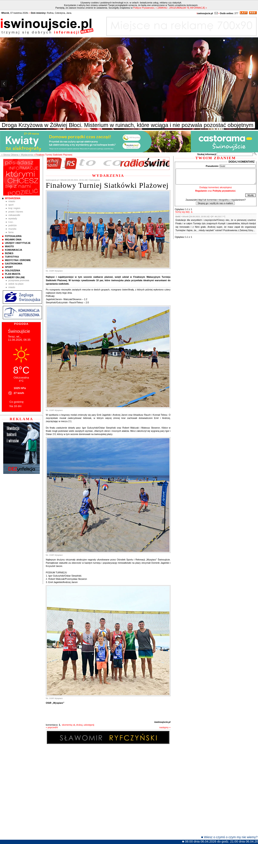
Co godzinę (16, 401)
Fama (11, 232)
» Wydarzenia (26, 154)
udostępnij (89, 724)
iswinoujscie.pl (162, 722)
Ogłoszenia (12, 270)
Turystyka (12, 256)
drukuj (79, 724)
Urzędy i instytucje (18, 243)
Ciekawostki (14, 215)
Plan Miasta (12, 274)
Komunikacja (13, 250)
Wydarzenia (12, 198)
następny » (164, 727)
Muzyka (12, 228)
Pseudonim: (212, 166)
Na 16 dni (15, 406)
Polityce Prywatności (143, 7)
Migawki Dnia (13, 239)
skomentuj (67, 724)
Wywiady (12, 218)
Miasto (11, 201)
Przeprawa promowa (18, 280)
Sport (11, 204)
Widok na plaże (16, 283)
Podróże (12, 225)
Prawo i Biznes (15, 211)
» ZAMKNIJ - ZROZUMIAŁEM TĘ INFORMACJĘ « (181, 7)
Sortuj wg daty (182, 212)
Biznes (9, 253)
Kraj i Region (14, 208)
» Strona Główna (9, 154)
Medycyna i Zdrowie (18, 260)
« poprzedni (52, 727)
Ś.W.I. (11, 222)
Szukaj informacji (206, 154)
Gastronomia (13, 263)
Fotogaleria (13, 236)
